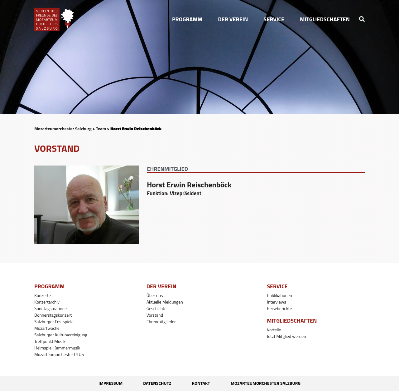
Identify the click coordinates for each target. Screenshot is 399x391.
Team (101, 128)
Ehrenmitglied (167, 169)
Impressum (101, 383)
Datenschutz (154, 383)
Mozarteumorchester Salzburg (63, 128)
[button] (187, 19)
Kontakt (204, 383)
